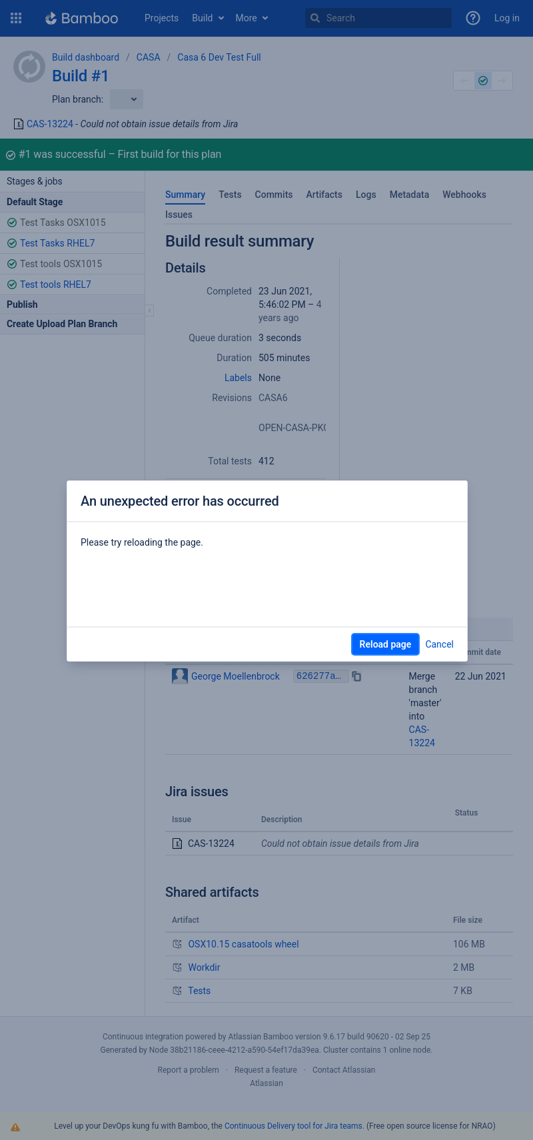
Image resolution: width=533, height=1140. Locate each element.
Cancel (439, 644)
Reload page (386, 644)
